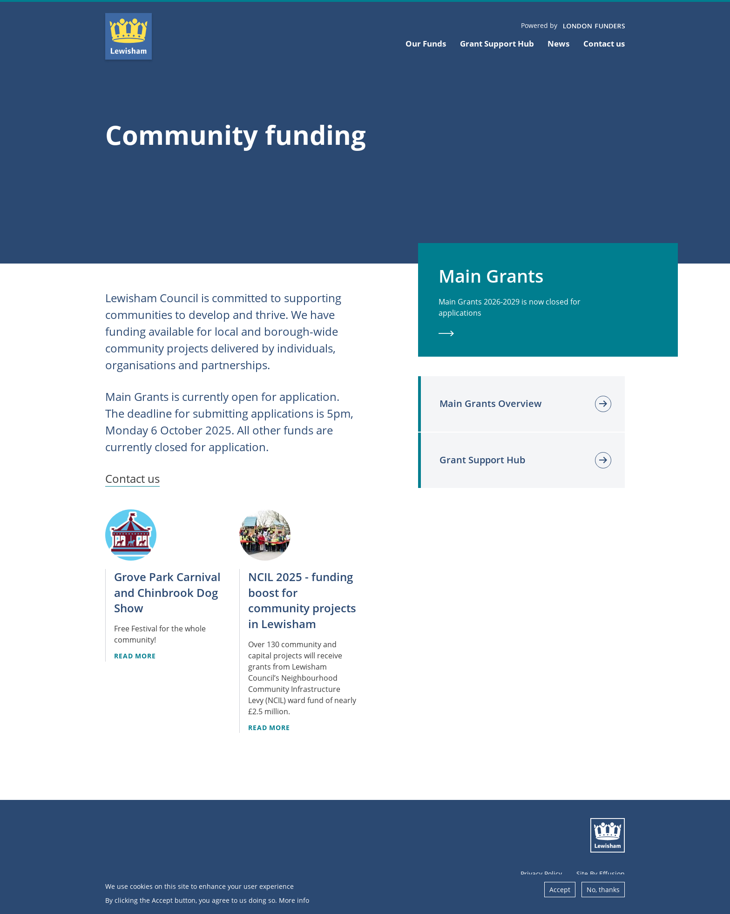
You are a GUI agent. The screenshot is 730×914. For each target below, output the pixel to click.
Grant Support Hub (497, 44)
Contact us (604, 44)
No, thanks (603, 892)
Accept (559, 892)
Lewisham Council (607, 835)
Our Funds (426, 44)
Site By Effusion (600, 873)
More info (294, 903)
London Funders (594, 26)
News (558, 44)
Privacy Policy (541, 873)
